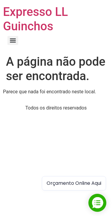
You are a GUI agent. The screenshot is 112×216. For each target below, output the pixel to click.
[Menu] (12, 40)
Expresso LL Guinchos (35, 19)
